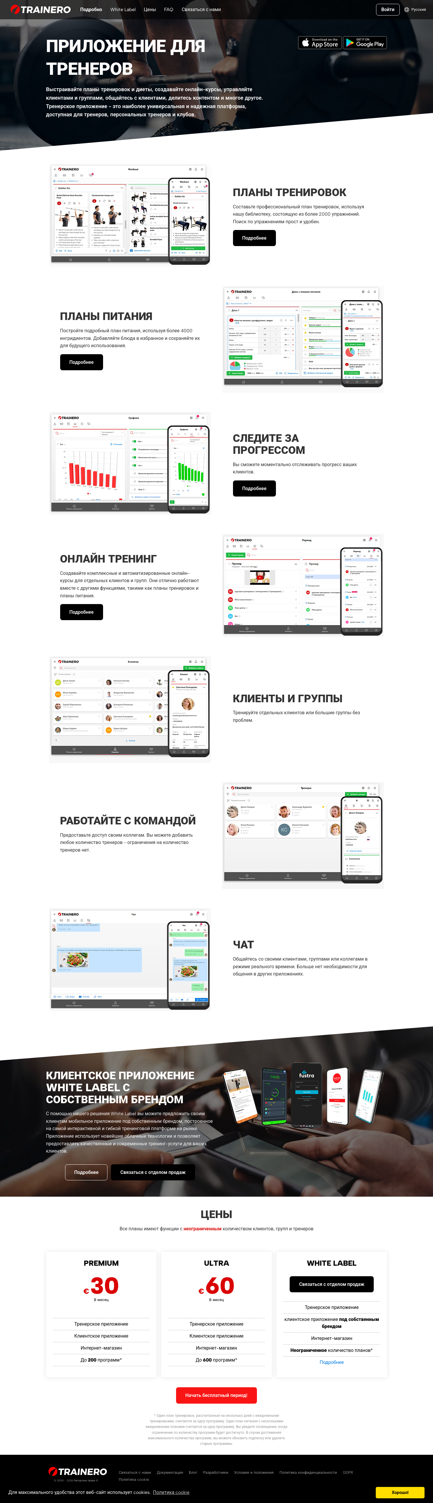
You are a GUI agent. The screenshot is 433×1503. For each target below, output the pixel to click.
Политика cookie (134, 1479)
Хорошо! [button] (400, 1492)
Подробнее (254, 238)
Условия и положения (254, 1472)
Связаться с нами (201, 9)
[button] (370, 1492)
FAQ (168, 9)
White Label (123, 9)
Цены (150, 9)
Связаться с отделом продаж (152, 1172)
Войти (387, 9)
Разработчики (215, 1472)
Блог (193, 1472)
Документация (170, 1472)
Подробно (91, 9)
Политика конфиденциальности (308, 1472)
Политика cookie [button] (171, 1492)
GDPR (348, 1472)
